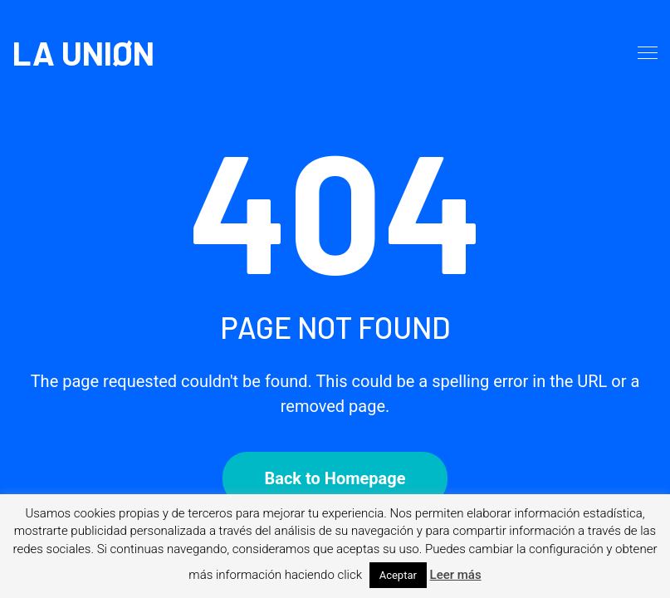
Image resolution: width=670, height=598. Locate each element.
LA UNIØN (83, 52)
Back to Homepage (334, 478)
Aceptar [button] (398, 575)
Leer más (456, 574)
